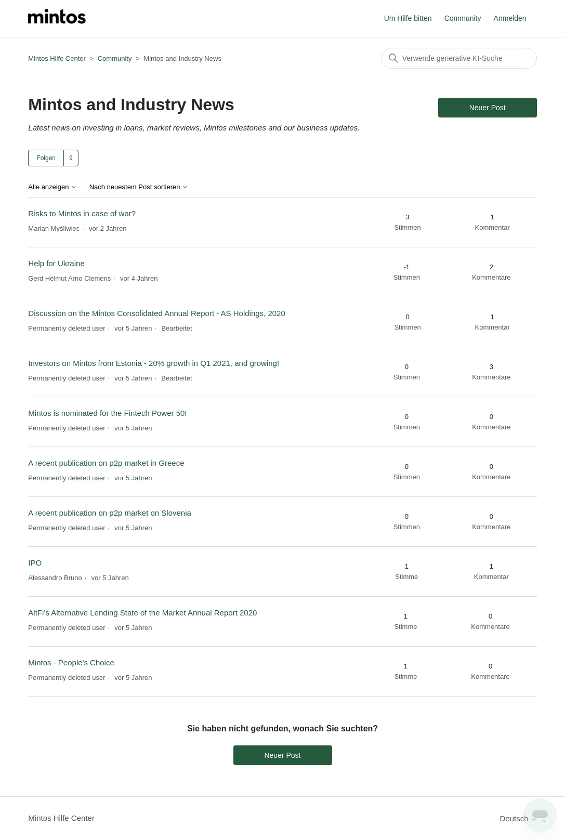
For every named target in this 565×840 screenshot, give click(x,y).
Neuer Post (487, 107)
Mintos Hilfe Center (57, 58)
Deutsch (518, 818)
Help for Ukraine (56, 263)
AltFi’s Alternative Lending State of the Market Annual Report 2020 (142, 612)
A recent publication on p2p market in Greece (106, 462)
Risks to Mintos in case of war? (82, 213)
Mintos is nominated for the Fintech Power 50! (108, 413)
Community (462, 18)
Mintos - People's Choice (71, 662)
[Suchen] (459, 58)
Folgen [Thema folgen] (46, 158)
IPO (35, 562)
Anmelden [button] (510, 18)
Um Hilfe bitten (408, 18)
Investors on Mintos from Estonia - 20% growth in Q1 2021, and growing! (153, 363)
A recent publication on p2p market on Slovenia (109, 512)
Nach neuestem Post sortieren (138, 187)
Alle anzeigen (52, 187)
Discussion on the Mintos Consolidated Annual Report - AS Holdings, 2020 (156, 313)
